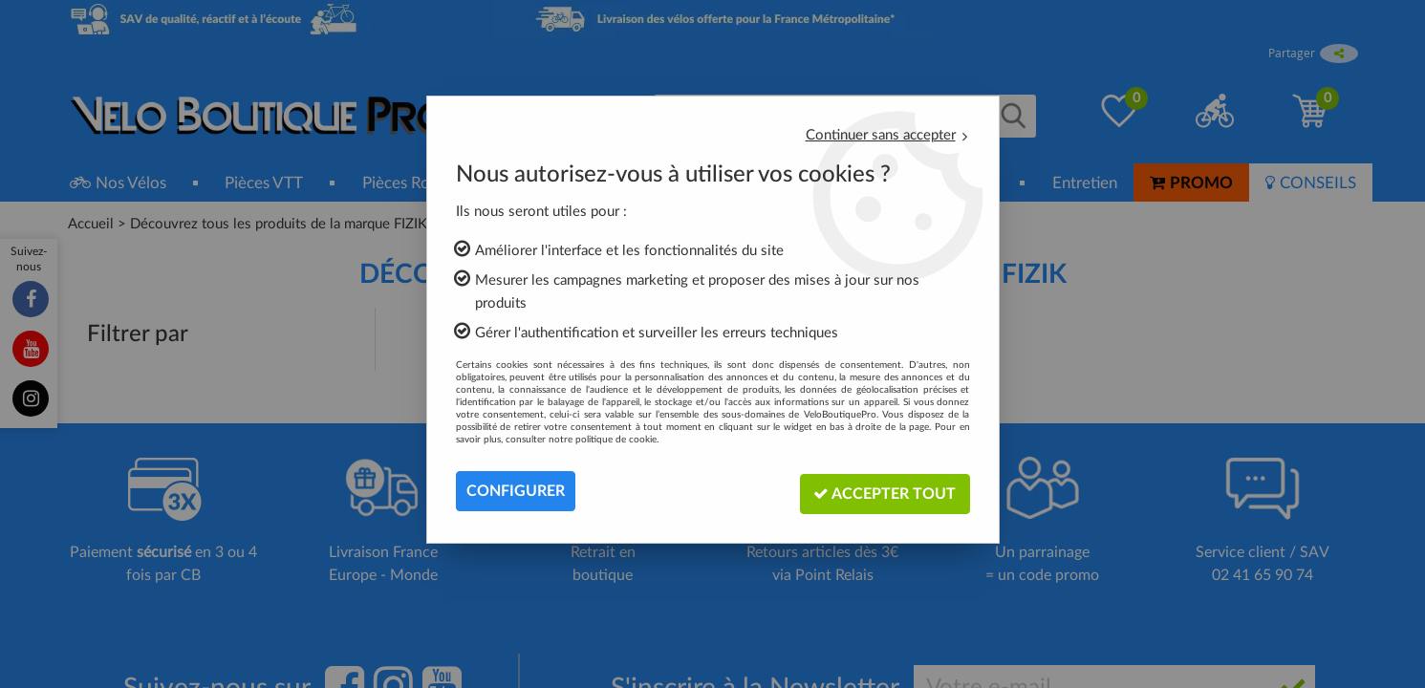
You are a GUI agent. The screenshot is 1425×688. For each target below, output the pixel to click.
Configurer (515, 491)
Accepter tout (883, 491)
